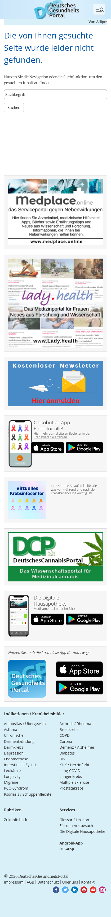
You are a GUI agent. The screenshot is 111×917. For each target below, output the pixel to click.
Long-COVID (70, 770)
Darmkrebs (13, 747)
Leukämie (12, 770)
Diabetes (67, 753)
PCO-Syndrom (16, 788)
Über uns (70, 882)
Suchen (13, 107)
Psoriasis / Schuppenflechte (27, 794)
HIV (63, 758)
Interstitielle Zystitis (21, 764)
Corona (66, 741)
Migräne (11, 782)
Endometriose (16, 758)
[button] (56, 889)
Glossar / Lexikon (74, 819)
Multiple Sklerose (74, 782)
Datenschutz (48, 882)
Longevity (12, 776)
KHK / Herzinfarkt (75, 764)
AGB (30, 882)
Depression (14, 753)
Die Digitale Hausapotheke (82, 831)
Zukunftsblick (15, 819)
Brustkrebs (69, 729)
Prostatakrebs (72, 788)
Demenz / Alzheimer (77, 747)
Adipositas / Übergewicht (25, 723)
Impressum (14, 882)
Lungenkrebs (71, 776)
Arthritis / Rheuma (75, 723)
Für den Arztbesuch (76, 825)
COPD (65, 735)
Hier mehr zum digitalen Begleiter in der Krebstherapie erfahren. (62, 435)
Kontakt (88, 882)
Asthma (10, 729)
